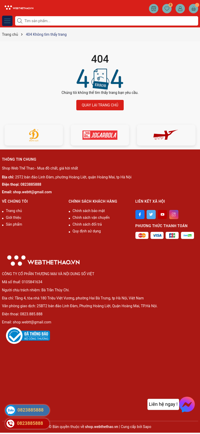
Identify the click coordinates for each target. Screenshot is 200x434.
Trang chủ (14, 211)
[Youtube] (162, 214)
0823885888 (31, 184)
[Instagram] (173, 214)
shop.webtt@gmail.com (32, 192)
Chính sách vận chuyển (91, 217)
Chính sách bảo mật (89, 211)
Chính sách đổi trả (87, 224)
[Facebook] (140, 214)
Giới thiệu (13, 217)
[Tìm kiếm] (20, 21)
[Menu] (7, 21)
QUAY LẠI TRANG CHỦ (100, 105)
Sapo (147, 427)
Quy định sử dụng (87, 231)
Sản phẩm (14, 224)
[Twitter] (151, 214)
